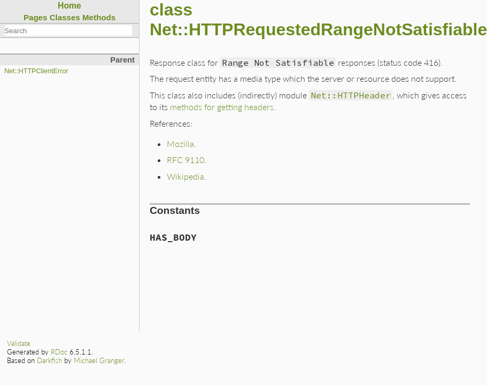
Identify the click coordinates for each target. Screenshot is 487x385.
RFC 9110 (185, 160)
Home (69, 5)
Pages (36, 17)
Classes (65, 17)
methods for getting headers (222, 107)
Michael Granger (99, 360)
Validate (18, 343)
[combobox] (68, 30)
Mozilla (180, 143)
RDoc (59, 352)
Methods (98, 17)
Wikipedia (185, 176)
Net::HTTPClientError (36, 71)
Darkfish (49, 360)
